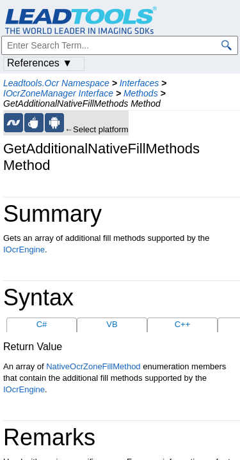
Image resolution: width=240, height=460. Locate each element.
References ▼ (39, 62)
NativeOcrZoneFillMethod (93, 366)
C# (41, 324)
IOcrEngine (24, 249)
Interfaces (139, 83)
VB (111, 324)
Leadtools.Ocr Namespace (56, 83)
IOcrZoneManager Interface (58, 93)
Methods (141, 93)
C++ (183, 324)
